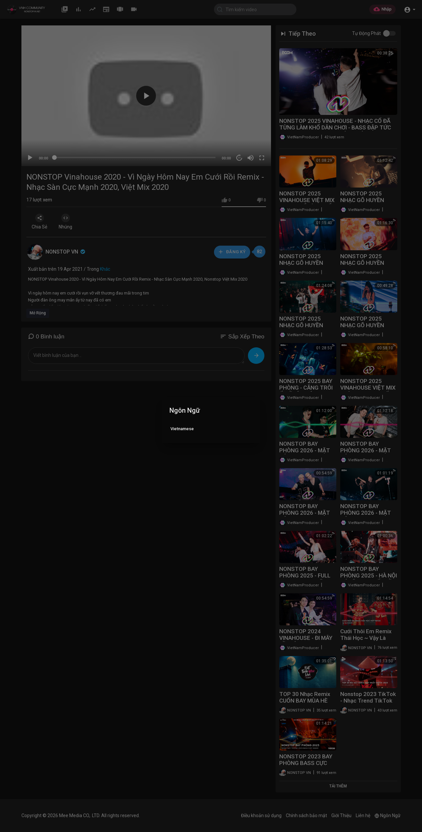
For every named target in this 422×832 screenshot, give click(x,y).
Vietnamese (182, 428)
